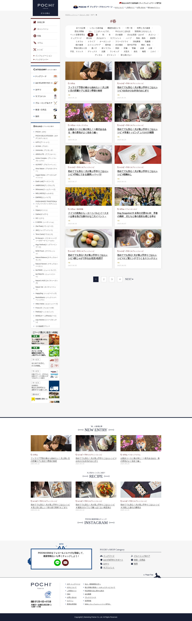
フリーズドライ (115, 41)
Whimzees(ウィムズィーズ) (45, 189)
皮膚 (124, 48)
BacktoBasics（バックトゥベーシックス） (46, 299)
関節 (100, 48)
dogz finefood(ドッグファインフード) (46, 246)
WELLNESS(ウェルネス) (44, 193)
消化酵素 (130, 41)
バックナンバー (41, 59)
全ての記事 (81, 28)
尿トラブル (89, 48)
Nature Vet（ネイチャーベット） (46, 288)
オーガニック (99, 41)
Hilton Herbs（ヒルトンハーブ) (47, 304)
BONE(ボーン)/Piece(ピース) (46, 316)
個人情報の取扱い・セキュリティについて (100, 587)
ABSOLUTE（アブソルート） (46, 154)
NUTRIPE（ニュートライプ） (46, 270)
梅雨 (129, 51)
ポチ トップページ (73, 584)
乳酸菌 (141, 41)
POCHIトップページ (71, 15)
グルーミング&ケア (142, 556)
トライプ (86, 41)
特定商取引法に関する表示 (94, 591)
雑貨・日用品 (139, 560)
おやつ (106, 564)
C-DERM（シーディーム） (45, 222)
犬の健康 (118, 35)
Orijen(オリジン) (41, 210)
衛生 (121, 51)
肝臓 (108, 48)
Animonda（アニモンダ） (45, 150)
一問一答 (128, 28)
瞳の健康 (152, 41)
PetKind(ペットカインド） (45, 312)
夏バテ (77, 48)
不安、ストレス (144, 48)
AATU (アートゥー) (42, 142)
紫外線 (93, 45)
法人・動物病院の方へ (93, 584)
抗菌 (89, 51)
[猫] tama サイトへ (154, 7)
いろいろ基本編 (96, 28)
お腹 (132, 48)
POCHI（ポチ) (41, 132)
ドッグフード (77, 38)
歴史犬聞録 (79, 31)
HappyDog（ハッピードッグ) (46, 293)
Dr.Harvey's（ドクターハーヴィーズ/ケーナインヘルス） (46, 239)
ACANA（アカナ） (42, 146)
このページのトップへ (152, 575)
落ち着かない (120, 55)
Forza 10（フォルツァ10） (45, 308)
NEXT (128, 279)
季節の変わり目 (146, 45)
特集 (37, 36)
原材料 (152, 38)
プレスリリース (90, 597)
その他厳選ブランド (43, 326)
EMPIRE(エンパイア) (43, 197)
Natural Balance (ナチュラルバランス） (47, 259)
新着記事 (39, 22)
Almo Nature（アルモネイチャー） (46, 170)
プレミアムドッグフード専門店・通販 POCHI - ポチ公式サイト (45, 8)
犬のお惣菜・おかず (134, 35)
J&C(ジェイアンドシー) (44, 230)
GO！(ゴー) (40, 218)
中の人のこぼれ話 (122, 31)
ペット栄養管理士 (78, 35)
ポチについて (119, 7)
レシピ (38, 49)
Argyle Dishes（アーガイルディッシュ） (46, 176)
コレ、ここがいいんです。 (100, 31)
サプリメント (115, 38)
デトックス (78, 51)
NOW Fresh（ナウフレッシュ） (45, 252)
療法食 (89, 38)
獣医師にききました (142, 31)
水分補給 (104, 45)
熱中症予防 (117, 45)
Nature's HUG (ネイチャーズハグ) (47, 282)
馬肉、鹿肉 (140, 38)
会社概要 (88, 594)
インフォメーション (43, 56)
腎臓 (116, 48)
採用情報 (88, 601)
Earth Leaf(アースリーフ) (45, 181)
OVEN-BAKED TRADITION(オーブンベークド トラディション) (46, 204)
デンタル (148, 51)
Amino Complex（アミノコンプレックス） (46, 159)
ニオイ (137, 51)
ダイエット (105, 55)
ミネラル (74, 41)
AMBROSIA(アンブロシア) (45, 185)
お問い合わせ (141, 7)
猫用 (136, 564)
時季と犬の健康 (143, 28)
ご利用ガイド (130, 7)
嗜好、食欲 (130, 45)
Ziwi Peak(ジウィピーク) (44, 226)
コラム (38, 42)
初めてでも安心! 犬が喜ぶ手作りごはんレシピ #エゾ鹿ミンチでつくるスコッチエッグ (137, 258)
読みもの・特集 (84, 15)
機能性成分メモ (113, 28)
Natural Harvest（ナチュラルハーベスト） (47, 265)
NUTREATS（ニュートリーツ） (45, 275)
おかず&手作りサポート (113, 560)
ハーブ (128, 38)
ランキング (100, 51)
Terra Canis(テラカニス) (44, 234)
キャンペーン (41, 29)
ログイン (70, 601)
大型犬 (112, 51)
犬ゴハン (151, 35)
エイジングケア (80, 45)
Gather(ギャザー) (42, 214)
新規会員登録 (72, 604)
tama (98, 604)
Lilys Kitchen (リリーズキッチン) (46, 321)
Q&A (68, 594)
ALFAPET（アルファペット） (46, 165)
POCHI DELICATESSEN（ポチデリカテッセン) (47, 137)
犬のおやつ (101, 38)
